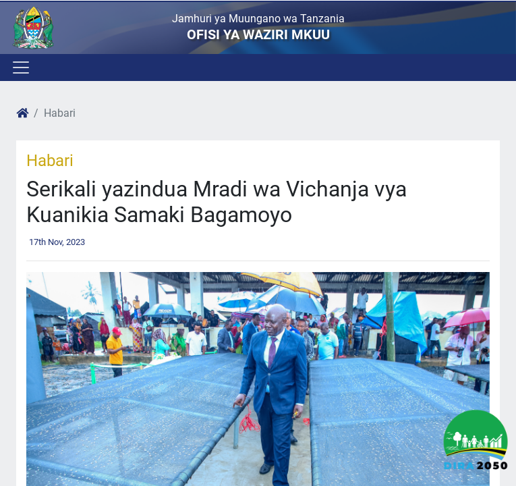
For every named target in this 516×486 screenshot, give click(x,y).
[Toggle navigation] (20, 67)
